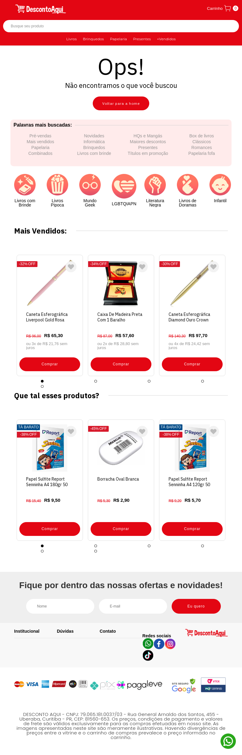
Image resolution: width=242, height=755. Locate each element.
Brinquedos (93, 39)
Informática (94, 142)
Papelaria (118, 39)
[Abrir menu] (8, 8)
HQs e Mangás (148, 136)
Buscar (229, 26)
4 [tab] (202, 381)
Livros (71, 39)
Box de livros (201, 136)
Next (232, 315)
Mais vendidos (40, 142)
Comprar (49, 364)
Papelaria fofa (201, 153)
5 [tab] (42, 386)
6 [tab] (95, 551)
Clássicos (202, 142)
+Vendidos (166, 39)
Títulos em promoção (148, 153)
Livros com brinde (94, 153)
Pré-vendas (40, 136)
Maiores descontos (148, 142)
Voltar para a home (121, 103)
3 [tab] (149, 381)
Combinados (40, 153)
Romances (201, 147)
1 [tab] (42, 381)
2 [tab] (95, 381)
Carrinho (215, 8)
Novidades (94, 136)
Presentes (142, 39)
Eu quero (196, 606)
